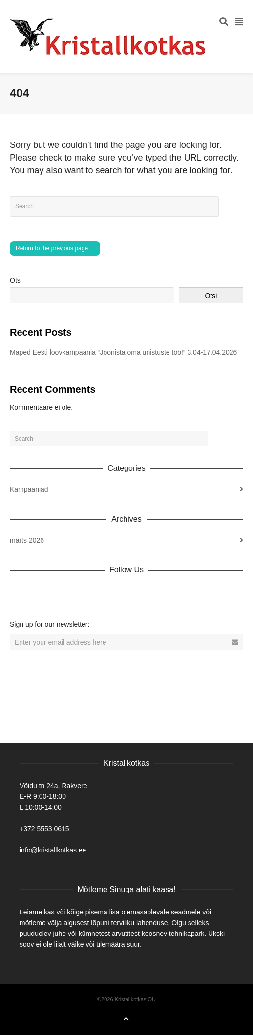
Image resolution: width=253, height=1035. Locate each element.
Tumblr (125, 591)
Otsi (16, 280)
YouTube (103, 591)
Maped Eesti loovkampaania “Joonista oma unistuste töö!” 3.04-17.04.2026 (123, 352)
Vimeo (82, 591)
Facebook (39, 591)
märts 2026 (27, 540)
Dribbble (17, 591)
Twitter (60, 591)
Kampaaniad (29, 489)
